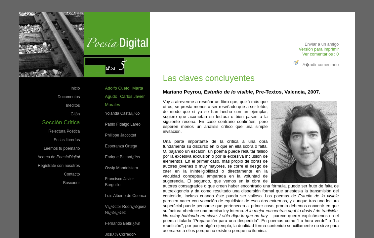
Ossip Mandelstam (121, 168)
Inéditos (73, 105)
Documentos (69, 97)
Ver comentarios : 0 (320, 54)
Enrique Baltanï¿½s (122, 157)
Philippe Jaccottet (120, 135)
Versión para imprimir (319, 49)
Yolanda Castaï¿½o (122, 113)
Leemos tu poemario (62, 148)
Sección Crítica (61, 122)
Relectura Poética (64, 131)
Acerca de (58, 157)
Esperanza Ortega (121, 146)
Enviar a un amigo (322, 44)
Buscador (71, 182)
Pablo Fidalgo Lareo (123, 124)
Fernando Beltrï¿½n (123, 223)
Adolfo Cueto (117, 88)
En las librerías (67, 140)
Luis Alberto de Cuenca (125, 195)
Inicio (75, 88)
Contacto (72, 174)
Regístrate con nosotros (59, 165)
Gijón (75, 114)
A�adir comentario (315, 64)
